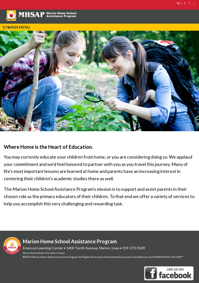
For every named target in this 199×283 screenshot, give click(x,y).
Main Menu (16, 27)
